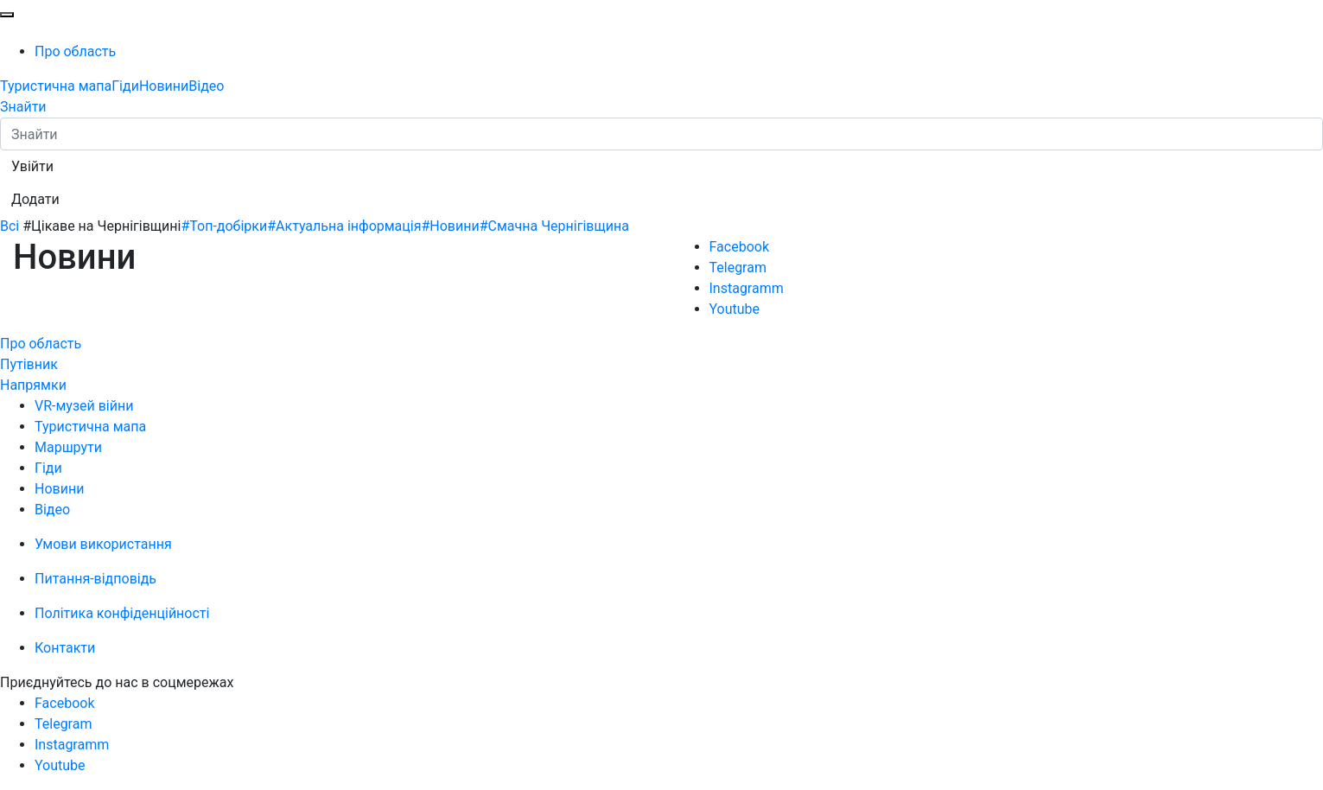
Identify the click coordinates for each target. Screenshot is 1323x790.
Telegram (737, 267)
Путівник (29, 364)
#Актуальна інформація (344, 226)
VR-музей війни (84, 406)
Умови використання (103, 544)
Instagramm (746, 288)
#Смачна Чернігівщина (554, 226)
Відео (206, 86)
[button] (32, 166)
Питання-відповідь (95, 578)
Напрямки (33, 385)
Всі (9, 226)
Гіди (125, 86)
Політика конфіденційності (122, 613)
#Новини (450, 226)
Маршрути (68, 447)
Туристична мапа (55, 86)
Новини (163, 86)
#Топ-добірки (224, 226)
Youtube (734, 309)
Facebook (739, 247)
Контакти (65, 648)
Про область (75, 51)
